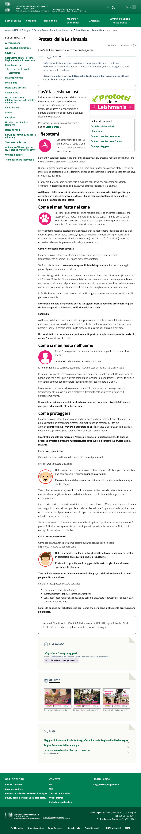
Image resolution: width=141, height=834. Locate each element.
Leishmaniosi (53, 127)
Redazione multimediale (60, 802)
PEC (51, 784)
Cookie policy (16, 828)
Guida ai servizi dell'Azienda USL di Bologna (26, 793)
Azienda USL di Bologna (17, 30)
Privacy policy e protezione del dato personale (26, 797)
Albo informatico (36, 828)
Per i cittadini (14, 779)
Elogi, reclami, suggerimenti (106, 784)
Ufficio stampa (56, 797)
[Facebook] (102, 7)
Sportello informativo (59, 793)
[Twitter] (108, 7)
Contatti (55, 779)
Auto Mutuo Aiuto (14, 789)
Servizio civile (73, 828)
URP (51, 789)
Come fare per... (55, 828)
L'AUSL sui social (113, 828)
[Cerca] (132, 7)
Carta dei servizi (92, 828)
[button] (134, 45)
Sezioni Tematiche (43, 30)
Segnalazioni (102, 779)
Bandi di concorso (13, 784)
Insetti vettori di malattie (89, 30)
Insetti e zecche (64, 30)
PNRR (128, 828)
